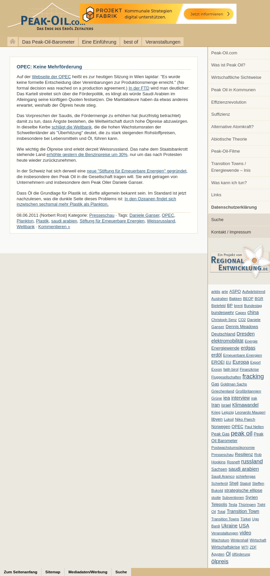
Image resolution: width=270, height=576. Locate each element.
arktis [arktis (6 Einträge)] (215, 292)
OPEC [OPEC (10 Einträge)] (237, 426)
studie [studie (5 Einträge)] (216, 497)
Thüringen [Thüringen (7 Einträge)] (247, 505)
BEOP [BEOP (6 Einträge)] (248, 299)
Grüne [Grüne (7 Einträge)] (216, 398)
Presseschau (102, 215)
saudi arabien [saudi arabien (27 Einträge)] (243, 469)
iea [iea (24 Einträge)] (226, 398)
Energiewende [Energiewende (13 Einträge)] (225, 348)
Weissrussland (161, 220)
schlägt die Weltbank (71, 126)
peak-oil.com (70, 17)
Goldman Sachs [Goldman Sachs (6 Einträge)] (233, 384)
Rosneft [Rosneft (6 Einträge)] (233, 462)
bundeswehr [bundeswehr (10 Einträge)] (222, 312)
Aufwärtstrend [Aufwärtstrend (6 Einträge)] (253, 292)
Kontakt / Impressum (231, 231)
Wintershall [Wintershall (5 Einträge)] (239, 540)
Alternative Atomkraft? (232, 126)
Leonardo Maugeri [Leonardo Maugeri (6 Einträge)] (250, 412)
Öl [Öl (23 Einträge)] (228, 554)
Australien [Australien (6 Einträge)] (219, 299)
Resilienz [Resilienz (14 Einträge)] (244, 454)
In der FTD (139, 88)
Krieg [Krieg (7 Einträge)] (215, 412)
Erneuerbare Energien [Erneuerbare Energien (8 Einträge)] (242, 355)
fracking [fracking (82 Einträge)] (253, 376)
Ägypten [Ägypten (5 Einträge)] (217, 554)
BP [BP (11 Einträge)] (230, 305)
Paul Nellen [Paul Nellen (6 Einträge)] (254, 427)
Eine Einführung (99, 42)
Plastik (42, 220)
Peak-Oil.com (224, 52)
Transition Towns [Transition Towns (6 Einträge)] (225, 519)
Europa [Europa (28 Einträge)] (240, 362)
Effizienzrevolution (229, 102)
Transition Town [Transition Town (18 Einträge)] (243, 511)
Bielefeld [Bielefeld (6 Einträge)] (218, 306)
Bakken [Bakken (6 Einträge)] (235, 299)
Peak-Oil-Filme (225, 151)
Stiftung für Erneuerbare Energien (112, 220)
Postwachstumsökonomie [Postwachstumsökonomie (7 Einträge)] (233, 448)
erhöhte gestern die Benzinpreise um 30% (87, 154)
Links (216, 194)
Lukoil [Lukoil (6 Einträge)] (228, 419)
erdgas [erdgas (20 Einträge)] (248, 348)
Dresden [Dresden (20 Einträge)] (246, 333)
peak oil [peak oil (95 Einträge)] (241, 433)
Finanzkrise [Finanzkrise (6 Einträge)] (249, 369)
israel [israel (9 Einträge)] (226, 405)
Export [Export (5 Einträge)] (255, 362)
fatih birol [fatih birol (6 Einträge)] (231, 369)
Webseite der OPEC (51, 76)
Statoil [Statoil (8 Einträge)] (245, 483)
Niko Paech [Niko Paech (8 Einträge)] (245, 419)
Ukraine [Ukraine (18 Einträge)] (229, 525)
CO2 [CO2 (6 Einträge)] (242, 320)
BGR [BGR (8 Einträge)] (259, 298)
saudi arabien (64, 220)
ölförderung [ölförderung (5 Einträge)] (241, 554)
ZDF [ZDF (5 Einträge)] (253, 547)
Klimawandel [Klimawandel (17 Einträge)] (245, 405)
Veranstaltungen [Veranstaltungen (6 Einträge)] (224, 533)
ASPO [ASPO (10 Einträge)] (235, 291)
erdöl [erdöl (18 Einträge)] (216, 355)
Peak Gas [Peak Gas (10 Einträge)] (220, 434)
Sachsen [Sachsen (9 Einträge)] (219, 469)
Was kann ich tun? (229, 182)
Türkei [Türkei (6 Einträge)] (246, 519)
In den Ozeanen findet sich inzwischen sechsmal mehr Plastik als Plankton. (96, 201)
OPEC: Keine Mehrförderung (49, 66)
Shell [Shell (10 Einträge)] (234, 483)
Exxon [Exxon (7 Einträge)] (216, 369)
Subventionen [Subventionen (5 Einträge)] (233, 497)
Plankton (25, 220)
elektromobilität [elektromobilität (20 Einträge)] (227, 341)
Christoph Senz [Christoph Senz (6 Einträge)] (224, 320)
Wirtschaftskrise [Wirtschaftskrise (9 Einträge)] (225, 547)
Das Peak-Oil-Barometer (48, 42)
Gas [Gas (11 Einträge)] (215, 384)
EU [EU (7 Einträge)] (228, 362)
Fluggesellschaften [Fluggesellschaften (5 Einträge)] (226, 377)
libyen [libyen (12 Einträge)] (217, 419)
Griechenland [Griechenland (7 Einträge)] (222, 391)
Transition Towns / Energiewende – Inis (231, 167)
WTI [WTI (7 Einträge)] (244, 547)
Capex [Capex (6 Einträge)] (240, 313)
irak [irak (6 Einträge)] (254, 398)
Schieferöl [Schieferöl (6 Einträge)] (219, 483)
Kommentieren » (54, 226)
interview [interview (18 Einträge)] (240, 398)
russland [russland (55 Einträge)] (252, 461)
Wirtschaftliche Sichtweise (236, 77)
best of (131, 42)
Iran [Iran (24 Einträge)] (215, 405)
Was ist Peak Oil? (228, 64)
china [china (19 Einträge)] (253, 312)
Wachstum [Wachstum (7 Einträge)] (220, 540)
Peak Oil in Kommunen (233, 89)
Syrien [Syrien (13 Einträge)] (251, 497)
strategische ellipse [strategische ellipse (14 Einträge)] (243, 490)
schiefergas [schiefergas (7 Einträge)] (246, 476)
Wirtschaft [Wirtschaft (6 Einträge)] (258, 540)
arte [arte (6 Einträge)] (224, 292)
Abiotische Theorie (229, 139)
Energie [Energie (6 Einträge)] (251, 341)
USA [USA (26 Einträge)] (244, 525)
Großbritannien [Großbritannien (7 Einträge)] (248, 391)
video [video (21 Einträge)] (245, 532)
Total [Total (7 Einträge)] (221, 512)
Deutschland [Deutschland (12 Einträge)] (223, 333)
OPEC (168, 215)
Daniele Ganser (144, 215)
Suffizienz (220, 114)
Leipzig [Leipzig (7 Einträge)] (228, 412)
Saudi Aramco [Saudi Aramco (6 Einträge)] (222, 476)
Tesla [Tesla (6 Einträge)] (232, 505)
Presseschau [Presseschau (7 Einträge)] (222, 455)
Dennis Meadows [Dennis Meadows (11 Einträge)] (242, 326)
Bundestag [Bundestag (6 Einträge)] (253, 306)
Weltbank (26, 226)
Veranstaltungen (162, 42)
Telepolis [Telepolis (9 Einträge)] (219, 504)
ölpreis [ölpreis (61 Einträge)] (219, 561)
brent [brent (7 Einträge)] (238, 306)
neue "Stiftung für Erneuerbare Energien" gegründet (136, 170)
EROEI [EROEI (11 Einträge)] (217, 362)
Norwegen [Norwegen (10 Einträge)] (220, 426)
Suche (217, 219)
